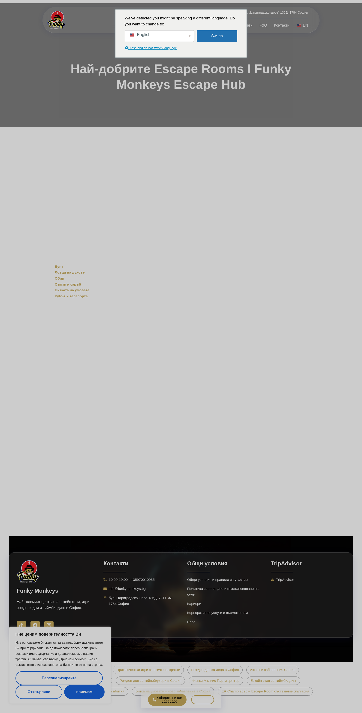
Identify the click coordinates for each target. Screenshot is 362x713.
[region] (60, 665)
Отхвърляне (38, 692)
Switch (217, 36)
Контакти (282, 25)
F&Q (263, 25)
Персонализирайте (59, 678)
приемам (84, 692)
